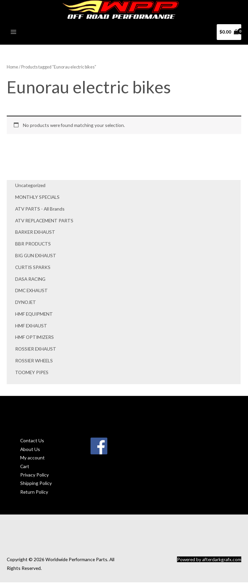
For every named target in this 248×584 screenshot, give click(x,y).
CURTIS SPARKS (32, 269)
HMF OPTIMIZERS (34, 339)
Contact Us (32, 442)
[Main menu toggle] (13, 33)
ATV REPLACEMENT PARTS (44, 222)
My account (32, 459)
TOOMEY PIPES (31, 374)
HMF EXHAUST (31, 327)
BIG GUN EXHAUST (35, 257)
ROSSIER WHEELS (34, 362)
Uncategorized (30, 187)
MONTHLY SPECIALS (37, 198)
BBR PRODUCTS (33, 245)
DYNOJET (25, 304)
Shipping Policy (36, 485)
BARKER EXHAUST (35, 234)
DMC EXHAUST (31, 292)
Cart (24, 468)
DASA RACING (30, 280)
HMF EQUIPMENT (34, 315)
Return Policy (34, 493)
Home (12, 68)
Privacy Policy (34, 476)
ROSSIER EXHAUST (35, 350)
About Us (30, 451)
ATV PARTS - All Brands (40, 210)
